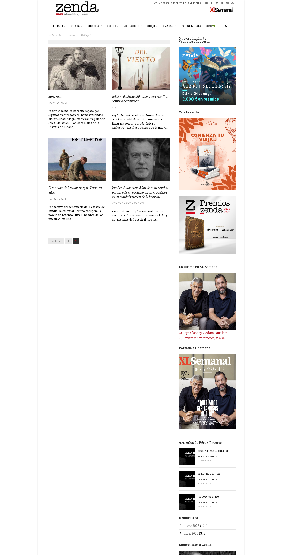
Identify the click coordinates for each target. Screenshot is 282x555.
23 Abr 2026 (185, 503)
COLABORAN (161, 3)
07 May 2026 (186, 460)
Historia (93, 26)
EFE (114, 107)
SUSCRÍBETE (178, 3)
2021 (61, 35)
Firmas (58, 26)
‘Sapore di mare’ (190, 493)
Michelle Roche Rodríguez (128, 203)
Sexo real (54, 96)
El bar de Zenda (188, 456)
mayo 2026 (191, 520)
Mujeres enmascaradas (194, 450)
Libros (111, 26)
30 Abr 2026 (185, 481)
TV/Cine (168, 26)
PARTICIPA (194, 3)
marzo (72, 35)
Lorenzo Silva (57, 198)
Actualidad (131, 26)
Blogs (151, 26)
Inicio (51, 35)
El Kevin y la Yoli (190, 472)
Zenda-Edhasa (191, 26)
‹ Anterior (56, 241)
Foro (209, 26)
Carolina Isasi (57, 103)
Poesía (75, 26)
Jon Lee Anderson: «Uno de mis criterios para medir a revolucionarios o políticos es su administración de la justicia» (140, 192)
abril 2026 (191, 528)
